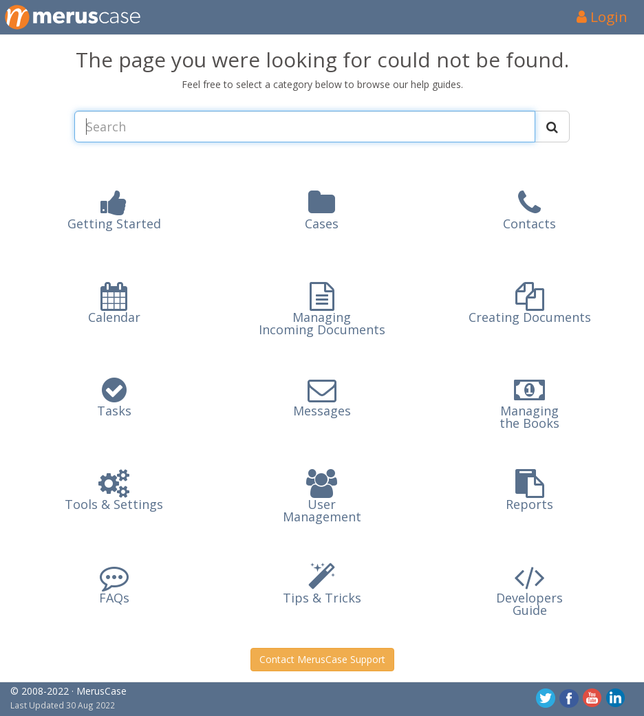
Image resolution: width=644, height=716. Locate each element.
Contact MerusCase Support (322, 659)
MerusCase (101, 690)
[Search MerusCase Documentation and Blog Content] (304, 126)
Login (602, 16)
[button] (114, 215)
